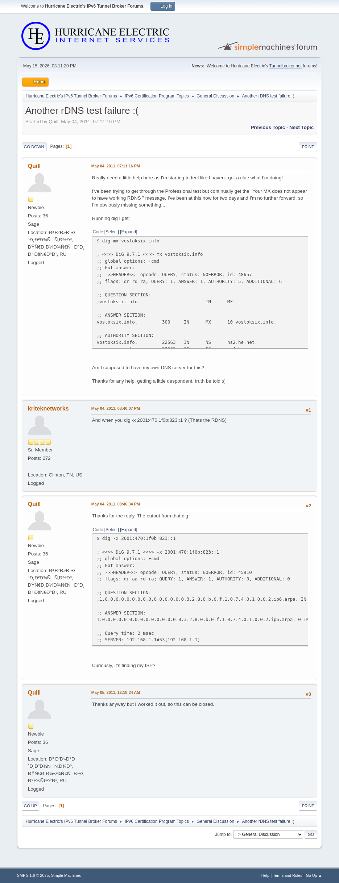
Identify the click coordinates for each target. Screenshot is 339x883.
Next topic (301, 127)
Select (111, 231)
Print (308, 147)
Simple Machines (66, 875)
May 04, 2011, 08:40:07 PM (115, 408)
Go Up (30, 806)
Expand (128, 231)
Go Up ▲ (314, 875)
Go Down (34, 147)
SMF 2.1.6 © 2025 (33, 875)
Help (265, 875)
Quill (34, 166)
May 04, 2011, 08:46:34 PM (115, 504)
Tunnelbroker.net (285, 65)
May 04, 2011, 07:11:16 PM (115, 166)
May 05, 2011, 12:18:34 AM (115, 692)
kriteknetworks (48, 408)
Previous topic (268, 127)
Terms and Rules (287, 875)
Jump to (223, 834)
